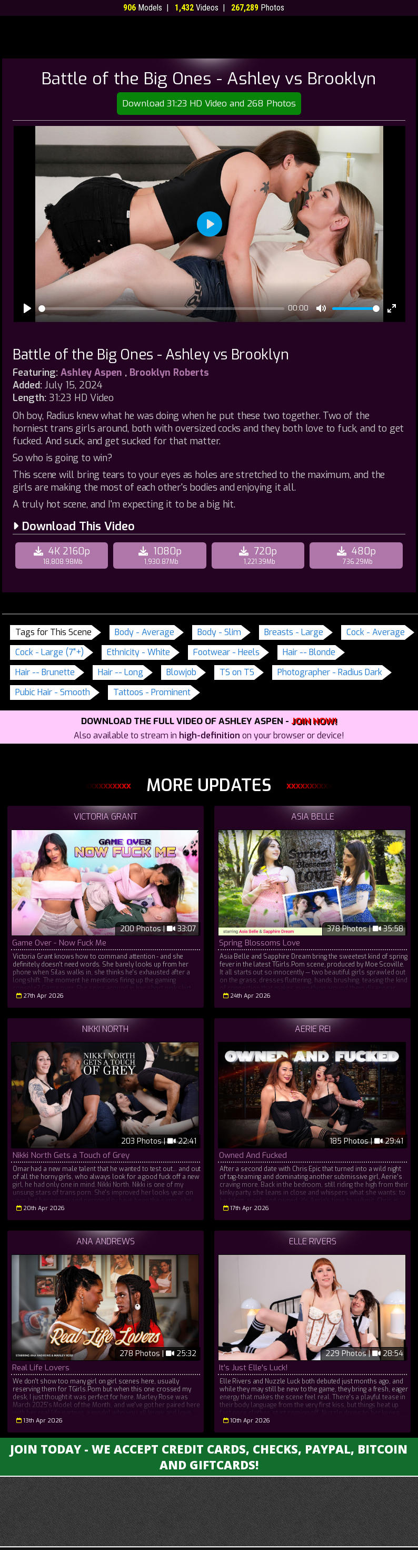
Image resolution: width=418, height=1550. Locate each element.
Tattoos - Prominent (152, 692)
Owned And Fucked (252, 1155)
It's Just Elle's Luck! (253, 1367)
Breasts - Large (293, 632)
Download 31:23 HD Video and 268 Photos (209, 104)
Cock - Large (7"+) (49, 652)
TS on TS (237, 672)
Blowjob (181, 672)
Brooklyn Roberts (169, 372)
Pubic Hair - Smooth (52, 692)
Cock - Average (375, 632)
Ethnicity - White (138, 652)
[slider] (161, 309)
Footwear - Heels (226, 652)
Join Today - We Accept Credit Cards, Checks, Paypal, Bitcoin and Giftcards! (208, 1457)
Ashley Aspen (91, 372)
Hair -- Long (120, 672)
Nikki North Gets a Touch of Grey (71, 1155)
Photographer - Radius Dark (329, 672)
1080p (161, 555)
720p (259, 555)
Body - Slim (219, 632)
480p (357, 555)
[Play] (27, 308)
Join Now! (314, 721)
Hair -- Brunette (45, 672)
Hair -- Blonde (309, 652)
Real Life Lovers (40, 1367)
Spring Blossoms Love (259, 943)
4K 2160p (63, 555)
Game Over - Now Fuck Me (59, 943)
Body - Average (144, 632)
